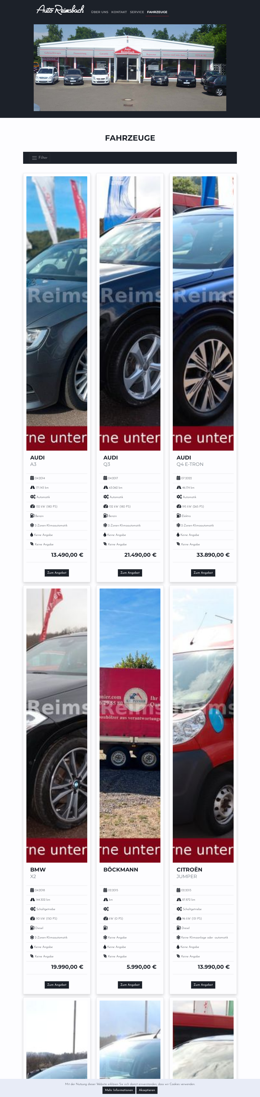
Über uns (99, 12)
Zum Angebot (56, 572)
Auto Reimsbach (60, 12)
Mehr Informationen (119, 1090)
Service (137, 12)
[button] (48, 67)
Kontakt (119, 12)
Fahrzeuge (157, 12)
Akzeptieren (147, 1090)
